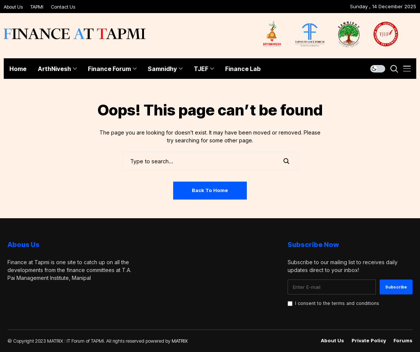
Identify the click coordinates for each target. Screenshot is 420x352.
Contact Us (63, 7)
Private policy (369, 340)
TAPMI (36, 7)
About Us (13, 7)
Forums (403, 340)
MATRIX (180, 341)
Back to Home (210, 190)
